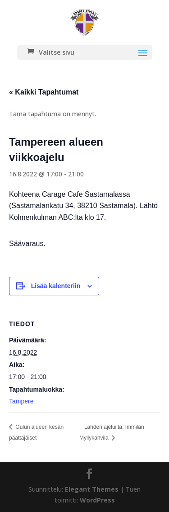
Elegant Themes (92, 489)
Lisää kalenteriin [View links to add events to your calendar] (56, 285)
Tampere (21, 401)
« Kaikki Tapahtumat (43, 92)
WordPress (97, 500)
